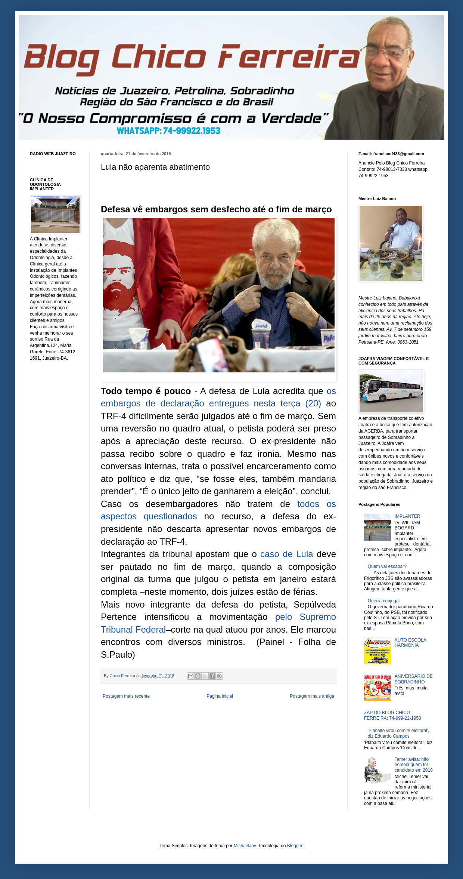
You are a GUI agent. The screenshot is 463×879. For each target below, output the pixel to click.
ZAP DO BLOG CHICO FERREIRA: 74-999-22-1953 (392, 715)
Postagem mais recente (126, 696)
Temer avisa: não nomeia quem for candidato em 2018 (414, 765)
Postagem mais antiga (312, 696)
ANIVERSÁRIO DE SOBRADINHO (414, 679)
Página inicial (219, 696)
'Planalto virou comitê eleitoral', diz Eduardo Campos (398, 733)
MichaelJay (245, 845)
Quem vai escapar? (387, 566)
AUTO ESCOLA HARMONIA (410, 642)
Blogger (294, 845)
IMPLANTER (407, 516)
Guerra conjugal (384, 600)
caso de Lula (286, 554)
